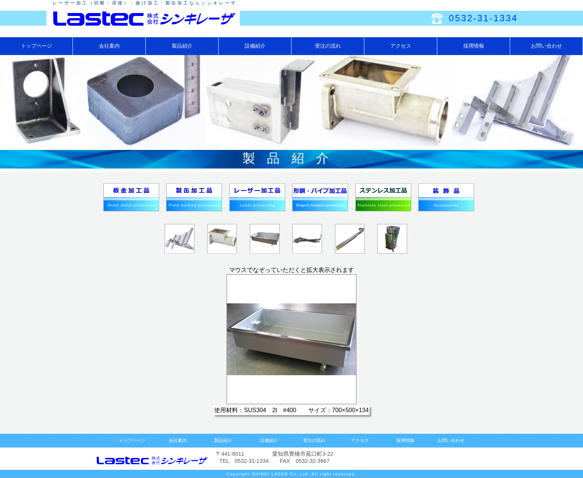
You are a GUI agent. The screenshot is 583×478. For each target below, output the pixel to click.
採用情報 (473, 46)
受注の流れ (328, 46)
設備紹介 (255, 46)
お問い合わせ (546, 46)
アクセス (400, 46)
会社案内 (109, 46)
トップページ (36, 46)
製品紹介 (182, 46)
